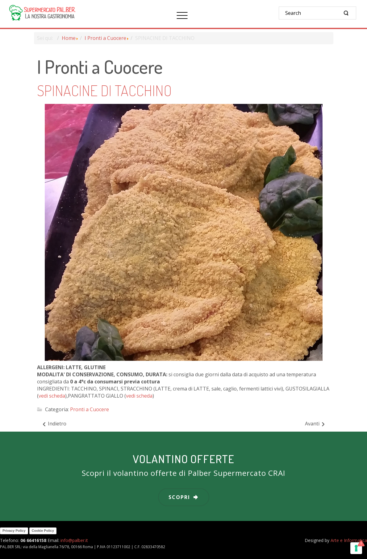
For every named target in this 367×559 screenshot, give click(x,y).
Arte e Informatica (349, 540)
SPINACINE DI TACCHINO (104, 90)
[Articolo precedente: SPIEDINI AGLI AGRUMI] (54, 423)
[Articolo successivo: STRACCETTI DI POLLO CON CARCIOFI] (315, 423)
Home (69, 38)
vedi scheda (52, 395)
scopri (179, 497)
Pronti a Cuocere (89, 409)
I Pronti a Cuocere (105, 38)
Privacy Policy (14, 530)
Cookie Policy (43, 530)
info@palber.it (74, 540)
